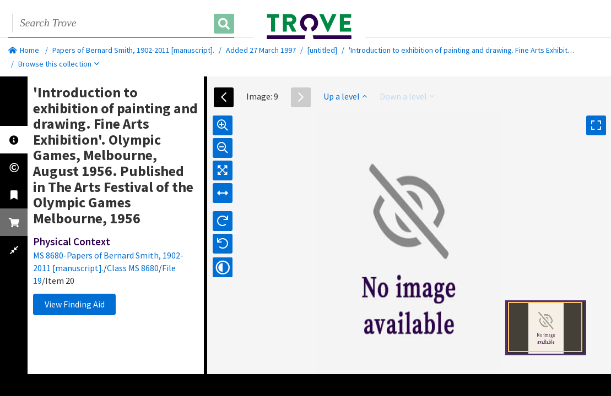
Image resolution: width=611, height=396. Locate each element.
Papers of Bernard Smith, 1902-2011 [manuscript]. (133, 50)
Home (23, 50)
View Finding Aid (75, 304)
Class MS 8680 (133, 267)
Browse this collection (58, 64)
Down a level (407, 96)
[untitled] (322, 50)
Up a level (345, 96)
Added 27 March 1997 (261, 50)
